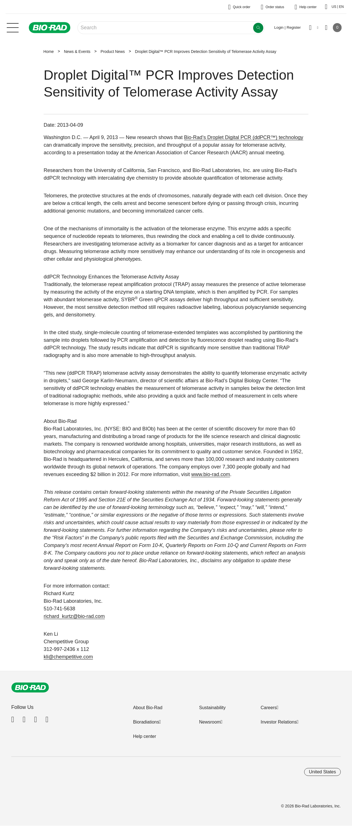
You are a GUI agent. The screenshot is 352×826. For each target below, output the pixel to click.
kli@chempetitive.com (68, 657)
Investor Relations (278, 722)
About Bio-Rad (147, 707)
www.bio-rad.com (210, 474)
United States (322, 771)
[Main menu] (13, 27)
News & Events (77, 51)
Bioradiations (146, 722)
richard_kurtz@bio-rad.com (74, 616)
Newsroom (209, 722)
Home (48, 51)
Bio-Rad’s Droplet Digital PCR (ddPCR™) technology (244, 137)
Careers (268, 707)
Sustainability (212, 707)
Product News (113, 51)
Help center (144, 736)
